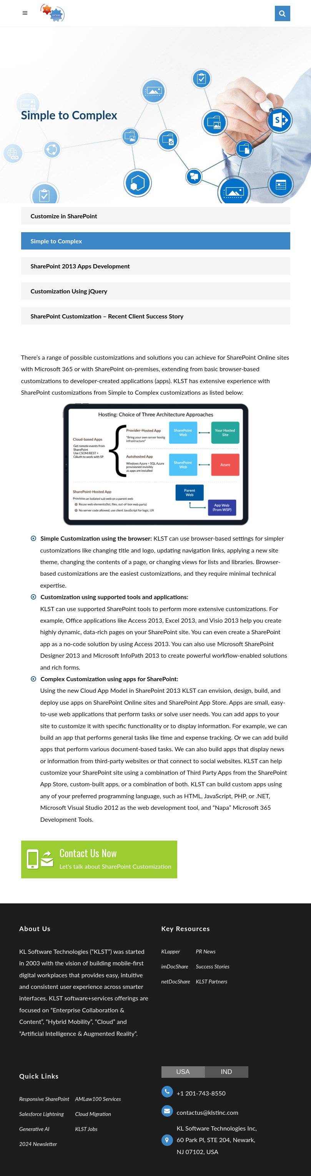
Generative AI (34, 1128)
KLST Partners (212, 981)
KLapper (170, 951)
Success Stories (213, 966)
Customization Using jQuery (69, 291)
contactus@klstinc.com (207, 1112)
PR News (206, 951)
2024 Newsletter (38, 1143)
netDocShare (175, 981)
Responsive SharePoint (44, 1098)
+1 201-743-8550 (201, 1093)
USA (183, 1071)
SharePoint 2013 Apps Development (80, 266)
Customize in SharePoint (64, 215)
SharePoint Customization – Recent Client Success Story (107, 316)
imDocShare (174, 966)
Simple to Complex (56, 241)
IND (226, 1071)
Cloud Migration (93, 1113)
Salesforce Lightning (41, 1113)
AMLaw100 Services (98, 1098)
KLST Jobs (86, 1128)
